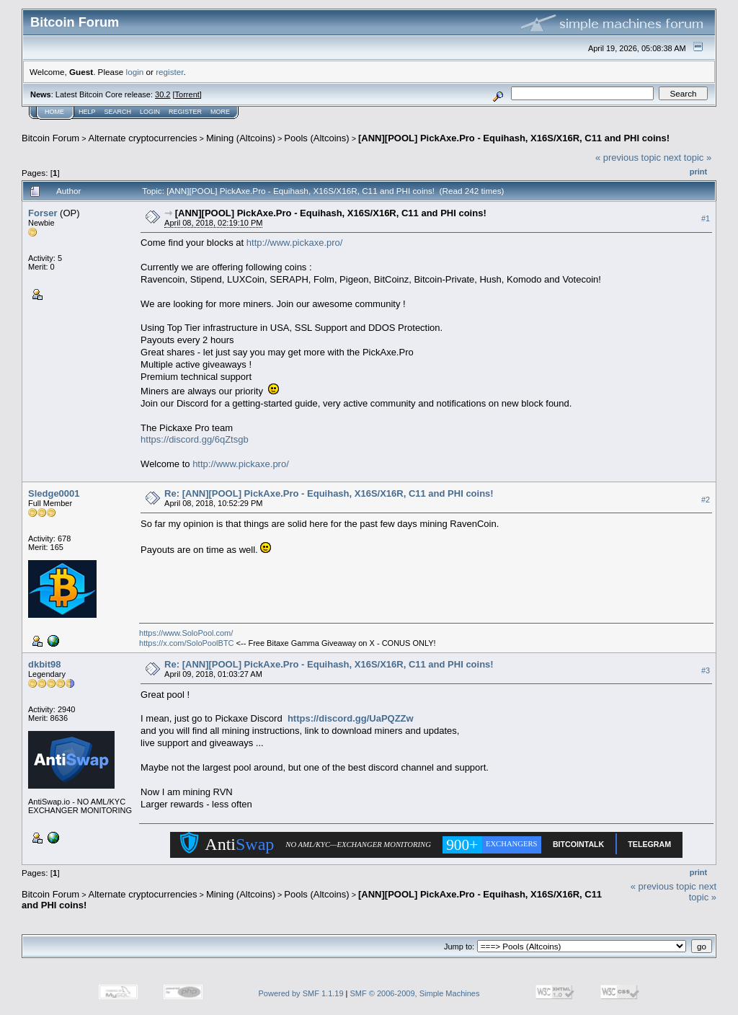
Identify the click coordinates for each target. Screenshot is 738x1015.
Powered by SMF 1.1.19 (301, 993)
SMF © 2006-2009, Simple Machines (415, 993)
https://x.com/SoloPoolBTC (186, 643)
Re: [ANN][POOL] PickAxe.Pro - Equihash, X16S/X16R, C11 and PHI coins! (329, 493)
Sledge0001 (54, 493)
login (135, 71)
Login (150, 111)
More (220, 111)
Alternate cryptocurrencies (143, 138)
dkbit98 (44, 664)
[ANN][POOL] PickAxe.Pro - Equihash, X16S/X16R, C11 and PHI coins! (514, 138)
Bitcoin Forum (50, 138)
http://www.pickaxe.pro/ (294, 242)
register (169, 71)
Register (185, 111)
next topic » (688, 157)
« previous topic (628, 157)
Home (54, 111)
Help (87, 111)
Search (118, 111)
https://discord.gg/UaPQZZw (351, 718)
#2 (705, 499)
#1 (705, 218)
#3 (705, 670)
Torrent (187, 94)
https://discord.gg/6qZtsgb (195, 439)
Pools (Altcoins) (316, 138)
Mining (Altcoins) (240, 138)
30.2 (162, 94)
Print (698, 171)
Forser (42, 213)
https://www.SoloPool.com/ (186, 633)
